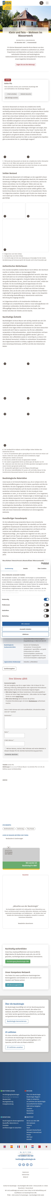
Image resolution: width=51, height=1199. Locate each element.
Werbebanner (33, 701)
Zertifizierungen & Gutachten (12, 1128)
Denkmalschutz (9, 829)
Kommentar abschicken (11, 754)
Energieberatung (8, 1104)
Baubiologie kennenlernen (17, 1021)
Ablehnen (25, 634)
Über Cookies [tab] (42, 568)
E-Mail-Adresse (9, 740)
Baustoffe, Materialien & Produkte (10, 1124)
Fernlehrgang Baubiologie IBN (18, 961)
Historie (29, 1125)
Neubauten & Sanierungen (25, 40)
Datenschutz (25, 1174)
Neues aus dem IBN (33, 1121)
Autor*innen (19, 696)
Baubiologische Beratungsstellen (13, 1121)
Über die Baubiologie (34, 1094)
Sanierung (20, 829)
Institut (30, 1117)
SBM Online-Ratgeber (34, 1106)
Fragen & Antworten (33, 1099)
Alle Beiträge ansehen (11, 98)
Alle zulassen (25, 624)
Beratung (7, 1117)
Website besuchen (26, 94)
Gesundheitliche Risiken (34, 1104)
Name (6, 732)
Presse (29, 1135)
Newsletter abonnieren (25, 923)
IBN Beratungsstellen (14, 985)
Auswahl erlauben (25, 629)
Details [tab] (25, 568)
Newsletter (30, 1113)
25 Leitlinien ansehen (15, 1047)
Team (28, 1128)
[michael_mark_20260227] (21, 818)
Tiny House (30, 829)
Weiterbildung (9, 1091)
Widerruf (25, 1177)
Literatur (29, 1108)
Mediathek (30, 1111)
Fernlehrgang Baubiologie (11, 1094)
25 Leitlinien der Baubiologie (36, 1101)
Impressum (25, 1172)
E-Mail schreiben (12, 94)
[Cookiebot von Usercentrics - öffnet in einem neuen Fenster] (41, 563)
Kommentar (8, 715)
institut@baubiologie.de (25, 1159)
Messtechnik (7, 1099)
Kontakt (29, 1139)
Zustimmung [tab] (9, 568)
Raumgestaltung (8, 1101)
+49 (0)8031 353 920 (25, 1156)
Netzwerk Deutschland (34, 1130)
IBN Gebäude (31, 1123)
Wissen (29, 1091)
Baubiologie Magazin (33, 1097)
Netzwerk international (34, 1132)
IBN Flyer (29, 1137)
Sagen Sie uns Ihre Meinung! (25, 64)
